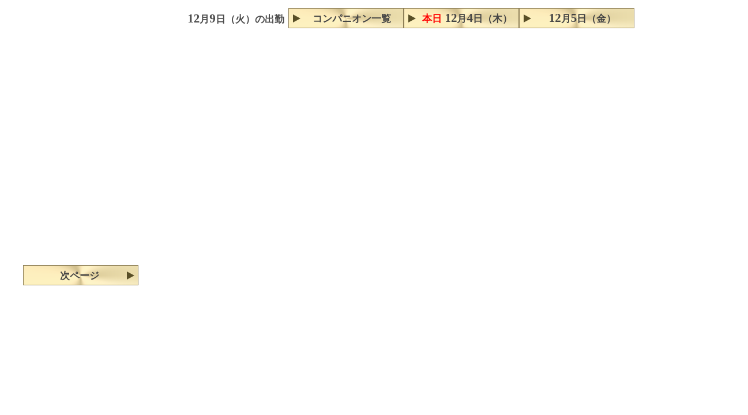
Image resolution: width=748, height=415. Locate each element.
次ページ (79, 275)
